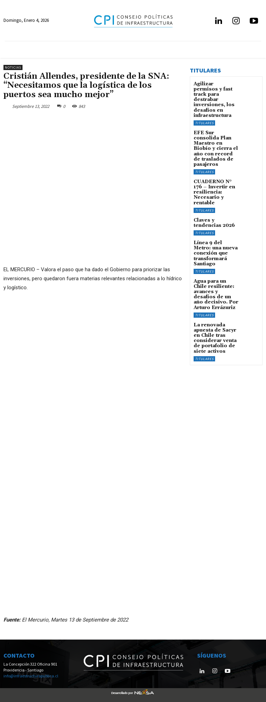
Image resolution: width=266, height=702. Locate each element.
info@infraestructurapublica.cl (30, 675)
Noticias (13, 67)
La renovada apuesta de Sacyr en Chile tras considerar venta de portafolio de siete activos (215, 299)
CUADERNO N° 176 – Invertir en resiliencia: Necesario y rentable (214, 173)
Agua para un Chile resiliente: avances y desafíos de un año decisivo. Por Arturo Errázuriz (216, 261)
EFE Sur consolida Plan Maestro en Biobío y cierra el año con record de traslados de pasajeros (214, 135)
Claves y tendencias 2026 (215, 201)
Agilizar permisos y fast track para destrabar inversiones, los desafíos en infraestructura (215, 96)
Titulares (204, 114)
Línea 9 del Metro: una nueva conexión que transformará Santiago (216, 228)
